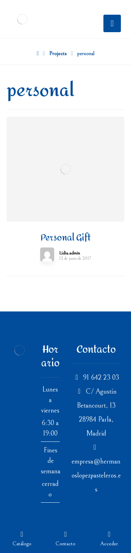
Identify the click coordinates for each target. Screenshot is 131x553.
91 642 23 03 (96, 378)
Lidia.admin (69, 253)
